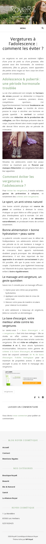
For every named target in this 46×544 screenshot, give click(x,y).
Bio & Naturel (8, 486)
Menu (23, 28)
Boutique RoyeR (9, 475)
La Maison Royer (10, 498)
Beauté (5, 481)
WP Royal (29, 539)
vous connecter (20, 415)
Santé (5, 492)
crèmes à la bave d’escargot (16, 351)
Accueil (5, 447)
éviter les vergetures (17, 190)
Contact (6, 453)
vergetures (8, 392)
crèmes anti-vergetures (27, 196)
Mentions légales (10, 458)
